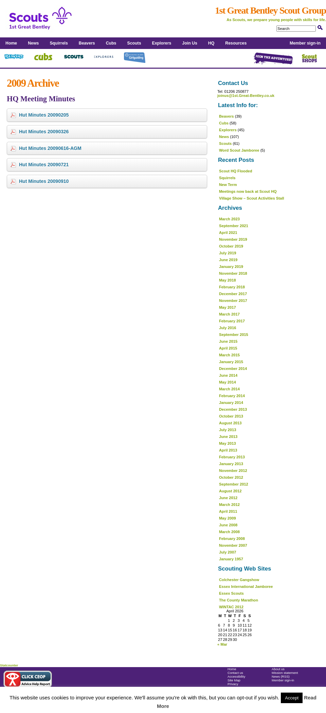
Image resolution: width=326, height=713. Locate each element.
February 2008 (232, 539)
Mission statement (285, 673)
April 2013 (228, 450)
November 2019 (233, 239)
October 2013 (231, 416)
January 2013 (231, 464)
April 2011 (228, 511)
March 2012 (229, 505)
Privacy (233, 684)
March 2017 (229, 314)
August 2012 (230, 491)
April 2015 (228, 348)
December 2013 (233, 409)
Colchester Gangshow (239, 580)
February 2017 (232, 321)
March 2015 (229, 355)
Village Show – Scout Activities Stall (251, 198)
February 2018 (232, 287)
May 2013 (227, 443)
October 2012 (231, 477)
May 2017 (227, 307)
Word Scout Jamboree (239, 150)
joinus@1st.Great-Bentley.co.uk (245, 96)
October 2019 (231, 246)
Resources (236, 43)
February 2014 (232, 396)
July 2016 (227, 328)
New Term (228, 185)
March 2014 (229, 389)
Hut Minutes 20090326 (44, 131)
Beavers (87, 43)
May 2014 (227, 382)
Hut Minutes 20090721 (44, 164)
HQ (211, 43)
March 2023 (229, 219)
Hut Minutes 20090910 (44, 181)
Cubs (111, 43)
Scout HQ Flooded (235, 171)
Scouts (134, 43)
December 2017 (233, 294)
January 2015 (231, 362)
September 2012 (233, 484)
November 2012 (233, 471)
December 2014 (233, 369)
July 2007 (227, 552)
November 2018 (233, 273)
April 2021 (228, 233)
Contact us (235, 673)
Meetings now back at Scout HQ (248, 191)
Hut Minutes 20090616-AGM (50, 148)
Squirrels (59, 43)
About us (278, 669)
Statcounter (9, 665)
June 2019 (228, 260)
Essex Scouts (231, 593)
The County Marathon (238, 600)
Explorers (161, 43)
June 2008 (228, 525)
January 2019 (231, 267)
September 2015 (233, 335)
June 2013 (228, 437)
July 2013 (227, 430)
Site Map (234, 680)
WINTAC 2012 (231, 607)
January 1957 (231, 559)
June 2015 (228, 341)
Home (11, 43)
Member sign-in (305, 43)
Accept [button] (291, 697)
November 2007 (233, 545)
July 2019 (227, 253)
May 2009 (227, 518)
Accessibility (236, 676)
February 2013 (232, 457)
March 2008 (229, 532)
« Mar (222, 644)
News (33, 43)
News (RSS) (281, 676)
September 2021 (233, 226)
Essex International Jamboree (246, 586)
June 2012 (228, 498)
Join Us (189, 43)
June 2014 (228, 375)
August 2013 (230, 423)
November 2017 (233, 301)
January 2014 (231, 403)
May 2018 (227, 280)
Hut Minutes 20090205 (44, 115)
